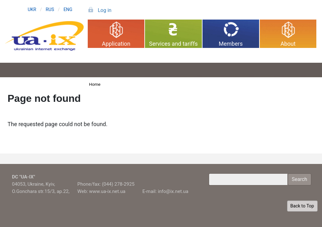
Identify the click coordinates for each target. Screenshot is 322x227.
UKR (32, 9)
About (288, 43)
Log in (104, 10)
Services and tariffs (173, 43)
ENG (68, 9)
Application (116, 43)
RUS (50, 9)
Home (95, 84)
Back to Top (302, 206)
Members (231, 43)
